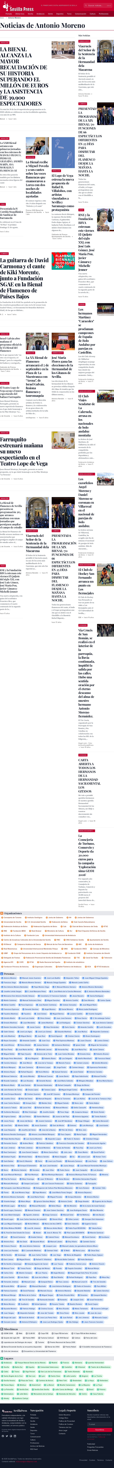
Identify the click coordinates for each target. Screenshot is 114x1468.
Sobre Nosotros (64, 1415)
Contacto (62, 1433)
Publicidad (91, 1444)
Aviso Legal (63, 1430)
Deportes (59, 14)
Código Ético (63, 1418)
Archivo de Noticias (37, 1446)
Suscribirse (99, 1430)
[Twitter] (7, 1436)
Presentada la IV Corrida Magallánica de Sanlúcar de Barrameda (11, 213)
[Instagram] (11, 1436)
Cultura (92, 14)
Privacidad (83, 1460)
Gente (50, 14)
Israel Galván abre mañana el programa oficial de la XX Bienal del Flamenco (11, 344)
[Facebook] (3, 1436)
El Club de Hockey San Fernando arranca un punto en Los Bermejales (86, 581)
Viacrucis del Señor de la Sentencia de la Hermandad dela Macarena (37, 543)
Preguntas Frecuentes (95, 1447)
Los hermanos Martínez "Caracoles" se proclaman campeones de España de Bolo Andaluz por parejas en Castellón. (86, 330)
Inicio (2, 18)
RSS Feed (34, 1449)
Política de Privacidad (67, 1421)
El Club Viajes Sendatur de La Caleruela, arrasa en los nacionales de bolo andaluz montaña (86, 415)
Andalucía (40, 14)
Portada (9, 14)
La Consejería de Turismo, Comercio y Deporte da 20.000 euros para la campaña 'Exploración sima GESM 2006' (87, 855)
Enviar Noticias (92, 1450)
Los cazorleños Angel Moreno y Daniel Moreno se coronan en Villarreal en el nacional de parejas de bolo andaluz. (86, 502)
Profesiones (103, 14)
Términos (100, 1460)
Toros (69, 14)
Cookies (92, 1460)
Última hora (19, 14)
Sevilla (30, 14)
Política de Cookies (66, 1424)
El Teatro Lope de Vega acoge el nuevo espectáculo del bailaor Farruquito (11, 392)
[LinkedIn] (15, 1436)
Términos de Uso (65, 1427)
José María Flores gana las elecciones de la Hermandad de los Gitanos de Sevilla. (62, 367)
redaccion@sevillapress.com (26, 1461)
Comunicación (80, 14)
